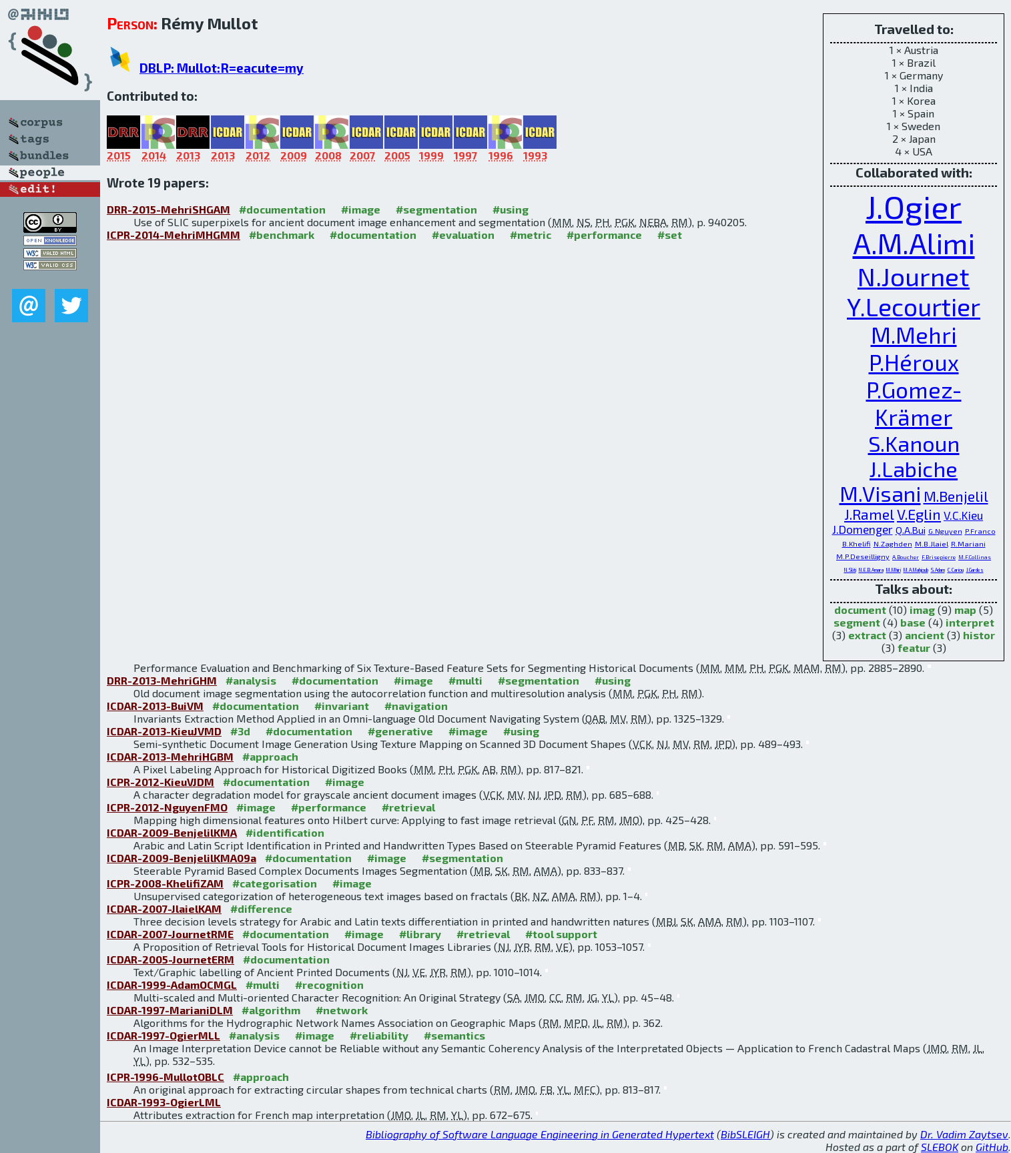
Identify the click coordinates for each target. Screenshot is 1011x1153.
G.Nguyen (945, 530)
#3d (240, 731)
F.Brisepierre (939, 556)
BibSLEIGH (745, 1134)
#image (360, 209)
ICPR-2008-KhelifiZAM (165, 883)
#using (510, 209)
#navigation (416, 705)
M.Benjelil (956, 496)
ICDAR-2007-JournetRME (170, 933)
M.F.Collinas (974, 556)
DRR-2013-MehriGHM (162, 680)
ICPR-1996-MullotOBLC (165, 1076)
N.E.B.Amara (871, 569)
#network (342, 1010)
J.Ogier (914, 206)
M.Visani (880, 493)
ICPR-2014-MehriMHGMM (173, 234)
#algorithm (271, 1010)
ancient (924, 635)
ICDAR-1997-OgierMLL (163, 1035)
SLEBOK (939, 1146)
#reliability (379, 1035)
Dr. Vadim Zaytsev (964, 1134)
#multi (465, 680)
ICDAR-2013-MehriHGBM (170, 756)
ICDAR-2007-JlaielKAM (164, 908)
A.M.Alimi (914, 243)
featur (914, 647)
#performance (604, 234)
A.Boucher (905, 556)
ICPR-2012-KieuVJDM (160, 781)
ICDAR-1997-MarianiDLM (170, 1010)
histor (979, 635)
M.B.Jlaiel (931, 543)
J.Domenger (862, 529)
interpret (970, 622)
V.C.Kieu (963, 515)
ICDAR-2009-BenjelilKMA (172, 832)
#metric (530, 234)
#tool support (561, 933)
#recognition (329, 984)
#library (420, 933)
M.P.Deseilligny (863, 556)
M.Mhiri (893, 569)
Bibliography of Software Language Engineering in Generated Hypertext (540, 1134)
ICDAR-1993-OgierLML (164, 1102)
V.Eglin (919, 514)
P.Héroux (914, 362)
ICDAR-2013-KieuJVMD (164, 731)
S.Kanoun (914, 443)
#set (669, 234)
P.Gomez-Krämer (914, 403)
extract (867, 635)
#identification (285, 832)
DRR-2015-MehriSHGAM (168, 209)
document (860, 609)
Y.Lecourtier (913, 306)
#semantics (454, 1035)
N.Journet (914, 276)
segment (856, 622)
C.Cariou (956, 569)
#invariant (341, 705)
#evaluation (463, 234)
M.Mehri (914, 334)
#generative (400, 731)
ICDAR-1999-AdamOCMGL (172, 984)
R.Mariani (968, 543)
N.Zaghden (893, 543)
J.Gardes (975, 569)
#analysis (251, 680)
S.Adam (938, 569)
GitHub (992, 1146)
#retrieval (408, 807)
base (913, 622)
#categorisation (274, 883)
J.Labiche (914, 468)
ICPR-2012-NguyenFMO (167, 807)
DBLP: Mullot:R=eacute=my (221, 67)
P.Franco (980, 530)
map (965, 609)
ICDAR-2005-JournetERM (170, 959)
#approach (270, 756)
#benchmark (281, 234)
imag (922, 609)
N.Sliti (850, 569)
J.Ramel (869, 514)
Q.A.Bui (911, 530)
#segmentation (436, 209)
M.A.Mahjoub (916, 569)
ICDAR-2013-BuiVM (155, 705)
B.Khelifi (856, 543)
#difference (261, 908)
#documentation (282, 209)
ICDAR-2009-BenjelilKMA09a (181, 857)
